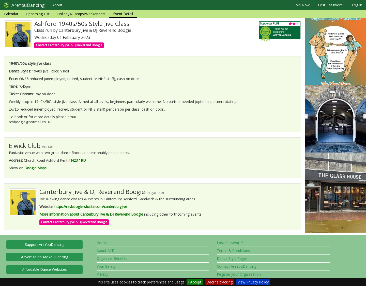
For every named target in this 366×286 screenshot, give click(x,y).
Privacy (102, 274)
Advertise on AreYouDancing (44, 256)
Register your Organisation (239, 274)
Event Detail (123, 13)
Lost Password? (331, 5)
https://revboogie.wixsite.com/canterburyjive (90, 206)
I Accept (194, 282)
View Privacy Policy (253, 282)
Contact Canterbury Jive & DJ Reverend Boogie (69, 45)
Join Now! (302, 5)
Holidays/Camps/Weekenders (81, 13)
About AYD (106, 250)
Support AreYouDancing (44, 244)
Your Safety (106, 266)
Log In (357, 5)
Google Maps (35, 167)
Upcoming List (38, 13)
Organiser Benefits (112, 258)
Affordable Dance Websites (44, 269)
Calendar (11, 13)
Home (102, 242)
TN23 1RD (77, 160)
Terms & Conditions (233, 250)
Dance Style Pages (232, 258)
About (57, 5)
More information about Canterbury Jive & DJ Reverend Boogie (91, 214)
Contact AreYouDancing (236, 266)
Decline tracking (219, 282)
